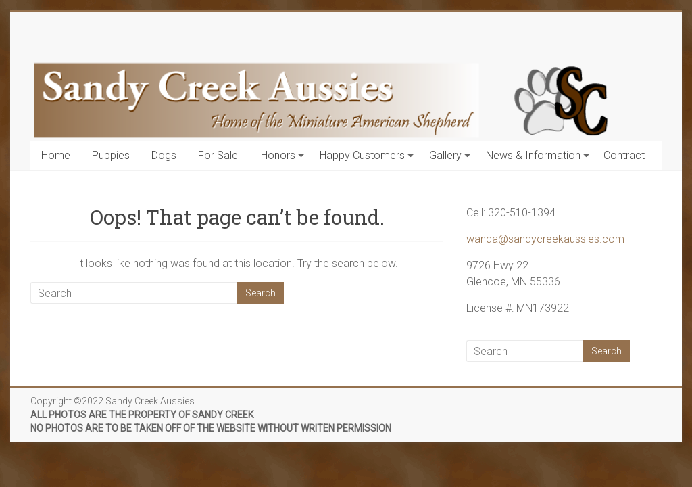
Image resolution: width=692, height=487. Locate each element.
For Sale (218, 155)
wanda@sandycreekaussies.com (545, 239)
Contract (624, 155)
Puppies (111, 155)
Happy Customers (362, 155)
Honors (278, 155)
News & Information (533, 155)
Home (55, 155)
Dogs (163, 155)
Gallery (445, 155)
